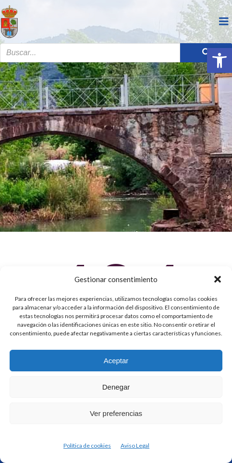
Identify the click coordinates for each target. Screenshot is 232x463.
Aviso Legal (135, 445)
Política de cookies (87, 445)
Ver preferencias (116, 413)
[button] (219, 60)
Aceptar (116, 360)
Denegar (116, 387)
